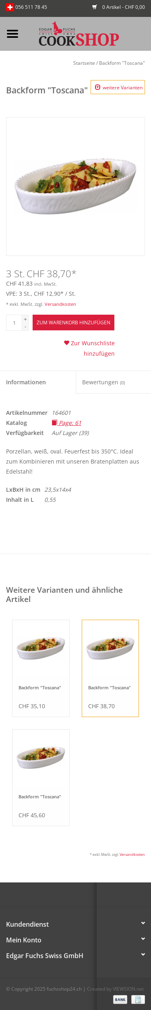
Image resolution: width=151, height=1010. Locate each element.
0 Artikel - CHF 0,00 (118, 7)
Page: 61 (66, 423)
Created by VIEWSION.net (115, 988)
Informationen (26, 382)
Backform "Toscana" (122, 63)
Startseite (84, 63)
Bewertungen (103, 382)
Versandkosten (60, 304)
